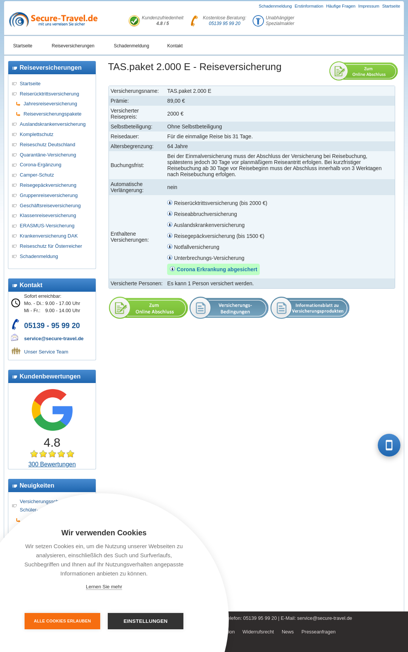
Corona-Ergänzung (40, 164)
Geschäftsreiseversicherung (50, 205)
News (288, 632)
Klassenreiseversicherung (48, 215)
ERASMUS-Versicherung (47, 225)
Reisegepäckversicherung (48, 185)
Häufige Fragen (340, 6)
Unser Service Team (46, 352)
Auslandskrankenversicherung (52, 124)
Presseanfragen (318, 632)
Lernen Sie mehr (104, 586)
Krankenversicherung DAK (49, 236)
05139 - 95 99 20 (52, 325)
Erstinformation (309, 6)
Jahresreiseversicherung (50, 103)
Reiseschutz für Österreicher (51, 246)
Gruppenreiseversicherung (49, 195)
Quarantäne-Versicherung (48, 155)
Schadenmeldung (275, 6)
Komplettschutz (36, 134)
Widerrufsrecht (258, 632)
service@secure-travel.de (54, 338)
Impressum (369, 6)
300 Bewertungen (52, 464)
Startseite (391, 6)
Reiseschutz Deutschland (47, 144)
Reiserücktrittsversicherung (49, 94)
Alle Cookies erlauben (62, 621)
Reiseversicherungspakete (52, 114)
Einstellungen (146, 621)
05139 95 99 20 (224, 23)
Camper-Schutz (37, 175)
